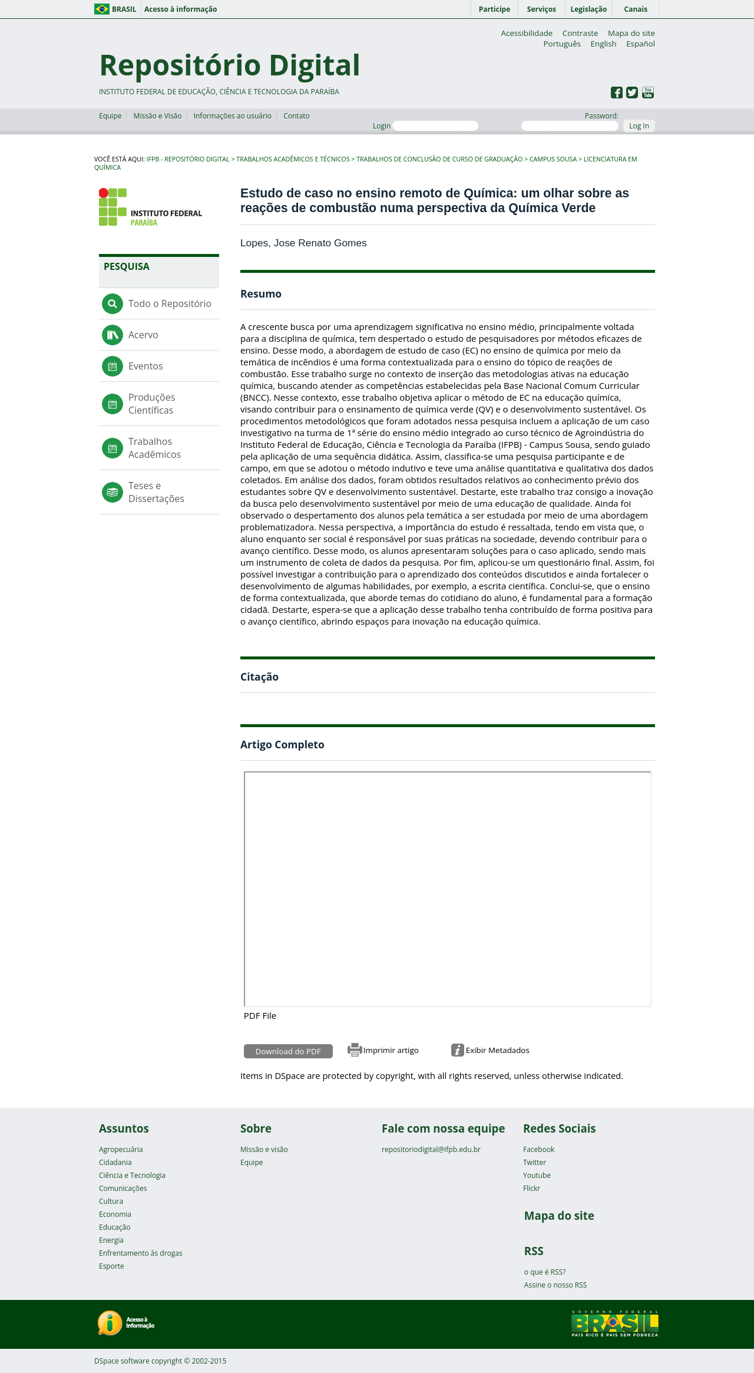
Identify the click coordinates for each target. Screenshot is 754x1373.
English (604, 43)
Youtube (537, 1175)
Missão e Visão (158, 116)
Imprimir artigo (391, 1050)
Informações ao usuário (233, 116)
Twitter (534, 1162)
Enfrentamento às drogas (141, 1253)
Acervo (143, 334)
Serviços (541, 9)
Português (562, 43)
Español (640, 43)
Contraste (580, 33)
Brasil (124, 9)
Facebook (538, 1149)
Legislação (588, 9)
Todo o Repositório (169, 303)
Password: (570, 121)
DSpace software (122, 1361)
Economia (115, 1214)
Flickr (531, 1188)
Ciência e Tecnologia (132, 1175)
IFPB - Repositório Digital (188, 159)
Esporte (111, 1266)
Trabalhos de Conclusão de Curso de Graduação (439, 159)
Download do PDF (288, 1051)
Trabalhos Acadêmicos (154, 448)
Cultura (111, 1201)
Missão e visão (264, 1149)
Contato (296, 116)
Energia (111, 1240)
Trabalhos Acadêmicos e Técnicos (292, 159)
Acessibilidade (527, 33)
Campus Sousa (553, 159)
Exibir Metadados (498, 1050)
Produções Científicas (151, 404)
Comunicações (123, 1188)
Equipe (110, 116)
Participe (495, 9)
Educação (114, 1227)
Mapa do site (631, 33)
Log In (639, 126)
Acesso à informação (180, 9)
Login (425, 126)
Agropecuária (121, 1149)
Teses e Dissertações (156, 492)
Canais (636, 9)
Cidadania (115, 1162)
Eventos (145, 365)
